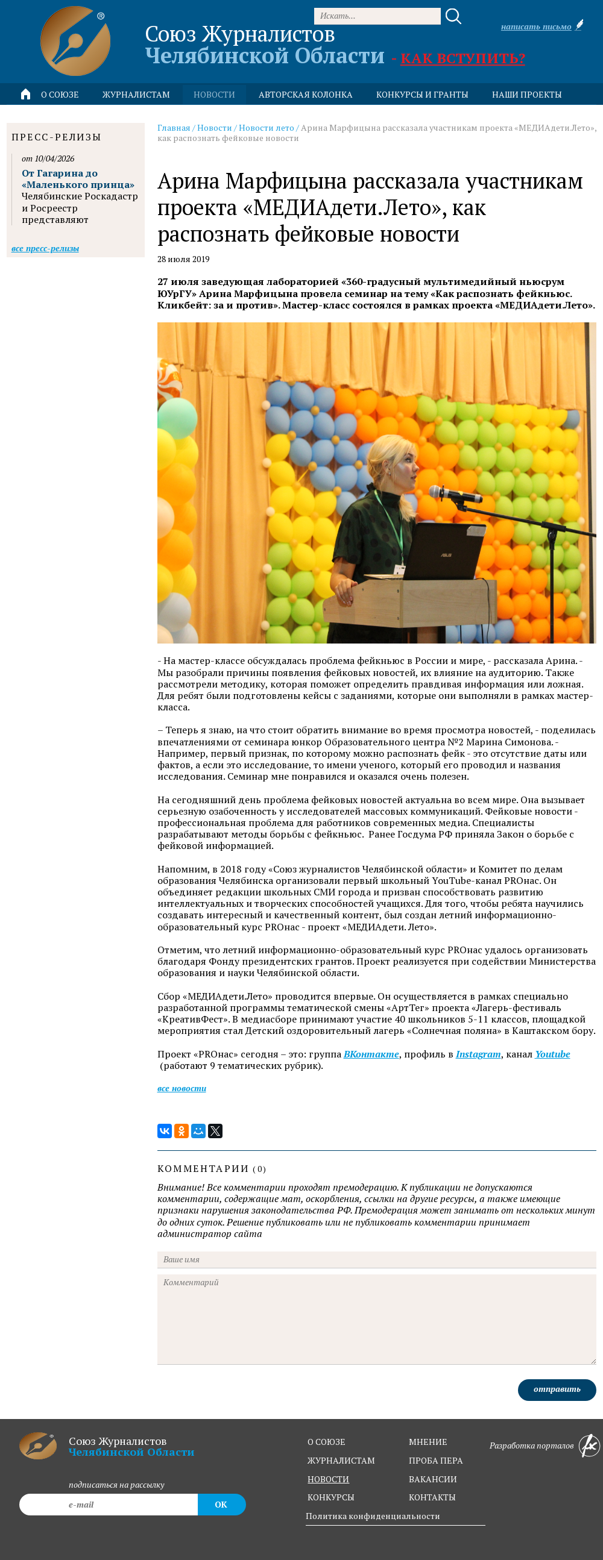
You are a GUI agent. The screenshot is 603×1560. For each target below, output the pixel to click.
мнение (428, 1441)
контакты (432, 1497)
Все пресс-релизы (45, 248)
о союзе (327, 1441)
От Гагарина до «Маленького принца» (78, 178)
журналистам (341, 1460)
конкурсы (331, 1497)
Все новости (181, 1088)
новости (214, 94)
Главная (174, 127)
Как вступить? (462, 57)
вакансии (433, 1479)
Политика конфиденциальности (373, 1515)
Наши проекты (527, 94)
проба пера (436, 1460)
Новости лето (266, 127)
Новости (214, 127)
